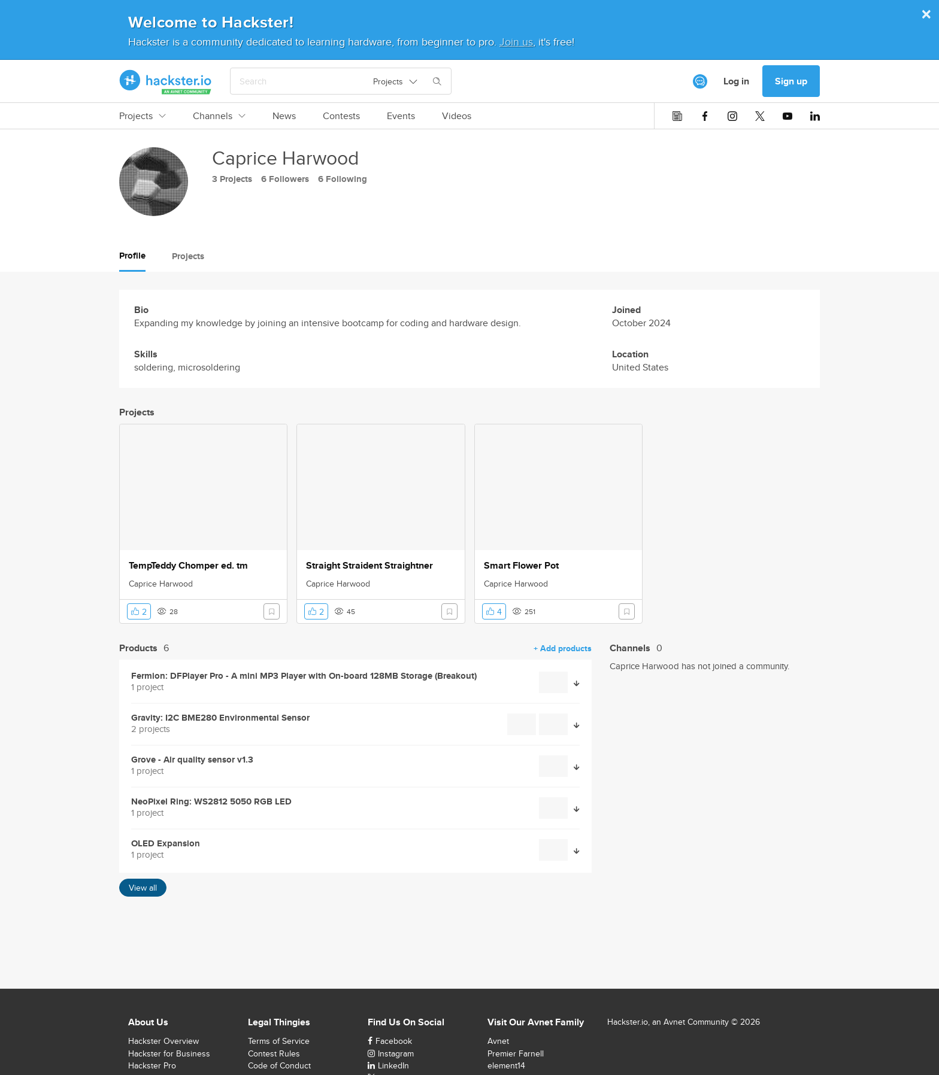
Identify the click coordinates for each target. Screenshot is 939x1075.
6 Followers (285, 179)
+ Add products (563, 648)
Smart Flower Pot (521, 565)
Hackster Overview (163, 1041)
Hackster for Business (169, 1053)
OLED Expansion (165, 843)
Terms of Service (279, 1041)
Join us (516, 41)
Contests (341, 116)
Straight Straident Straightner (369, 565)
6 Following (342, 179)
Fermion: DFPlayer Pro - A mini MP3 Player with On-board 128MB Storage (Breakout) (304, 676)
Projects (142, 116)
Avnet (498, 1041)
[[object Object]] (700, 81)
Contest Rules (274, 1053)
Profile (132, 255)
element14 (506, 1065)
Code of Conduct (279, 1065)
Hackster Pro (152, 1065)
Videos (456, 116)
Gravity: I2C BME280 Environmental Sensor (220, 717)
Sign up (791, 81)
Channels (219, 116)
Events (401, 116)
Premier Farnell (515, 1053)
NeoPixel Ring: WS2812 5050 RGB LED (211, 801)
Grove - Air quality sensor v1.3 (192, 759)
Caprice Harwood (161, 583)
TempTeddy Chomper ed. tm (188, 565)
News (284, 116)
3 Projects (232, 179)
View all (143, 888)
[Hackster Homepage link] (165, 81)
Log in (736, 81)
